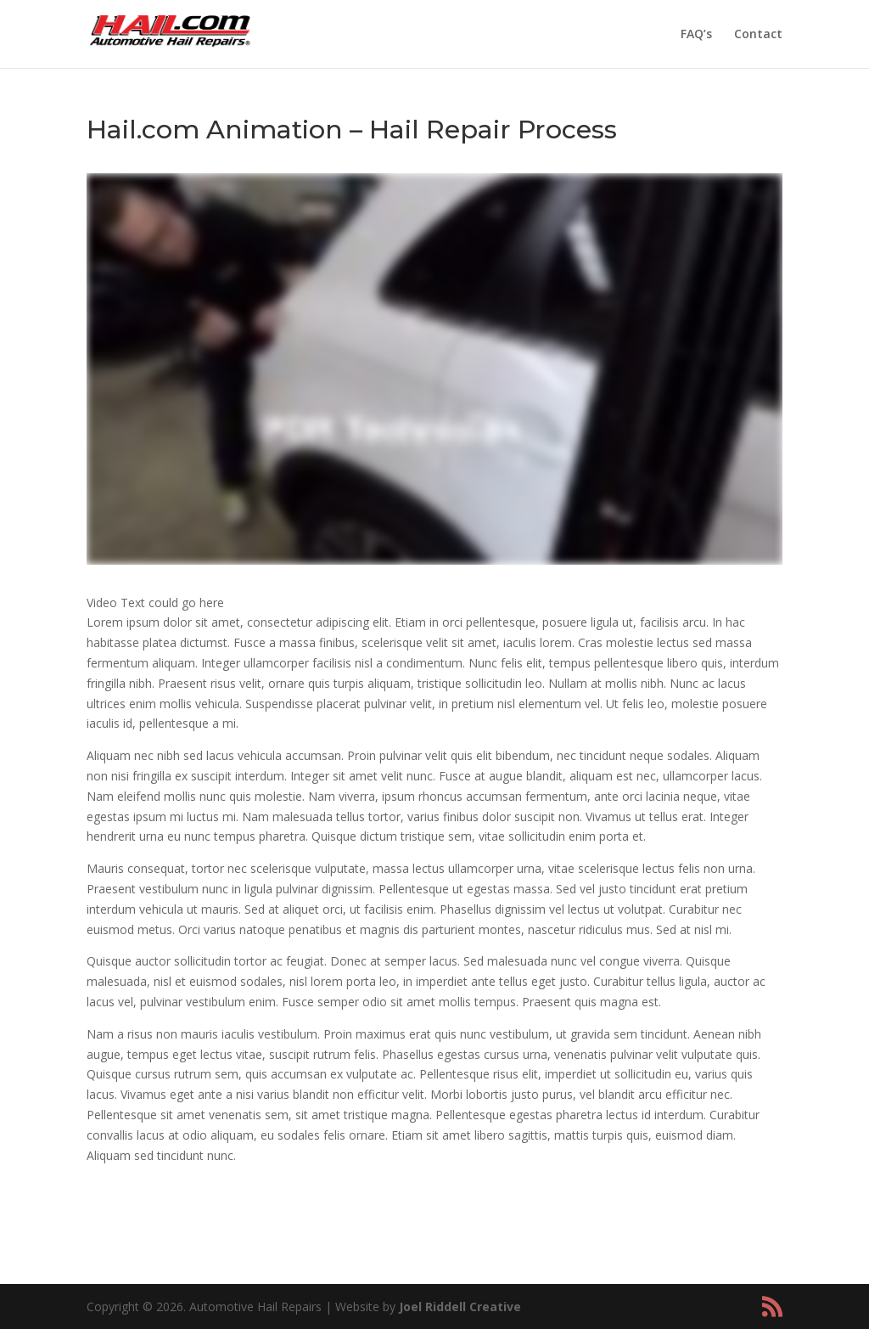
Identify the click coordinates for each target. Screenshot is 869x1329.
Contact (758, 35)
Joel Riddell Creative (460, 1306)
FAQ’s (696, 35)
